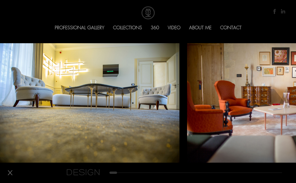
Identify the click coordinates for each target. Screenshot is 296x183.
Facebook (274, 11)
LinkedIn (283, 11)
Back (10, 172)
